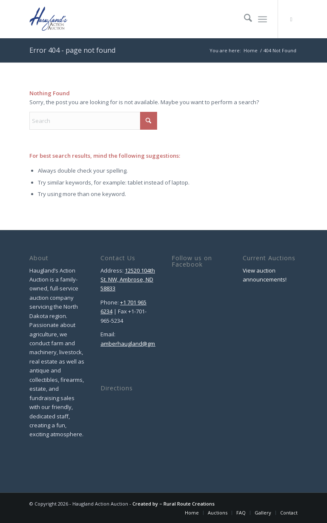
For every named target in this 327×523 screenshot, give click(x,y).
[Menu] (262, 19)
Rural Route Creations (189, 503)
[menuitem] (243, 19)
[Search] (243, 19)
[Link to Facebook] (291, 19)
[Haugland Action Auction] (48, 19)
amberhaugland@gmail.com (136, 343)
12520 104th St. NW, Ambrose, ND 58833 (127, 280)
